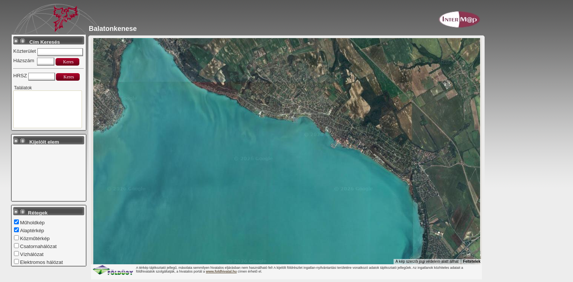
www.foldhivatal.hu (221, 271)
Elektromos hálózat (41, 262)
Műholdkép (32, 222)
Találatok (23, 87)
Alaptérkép (32, 230)
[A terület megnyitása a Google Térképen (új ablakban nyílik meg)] (106, 259)
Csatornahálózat (38, 246)
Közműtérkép (35, 238)
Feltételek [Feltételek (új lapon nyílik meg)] (471, 261)
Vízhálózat (31, 254)
